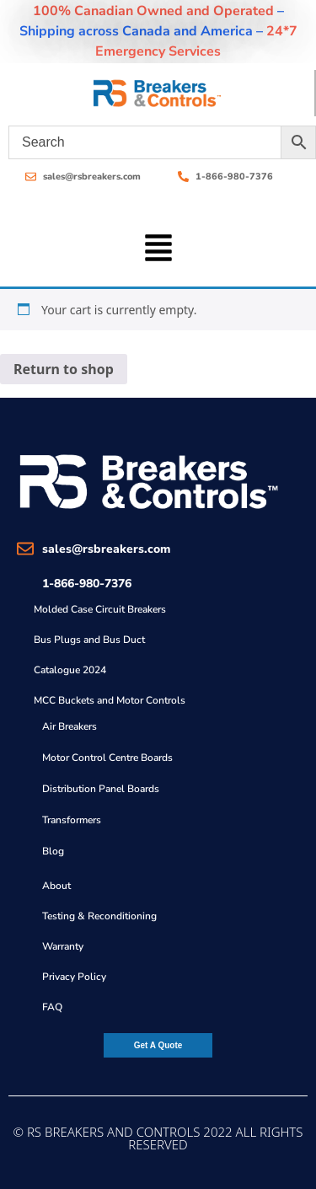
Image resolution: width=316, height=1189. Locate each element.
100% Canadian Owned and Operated (153, 11)
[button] (158, 246)
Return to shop (63, 369)
